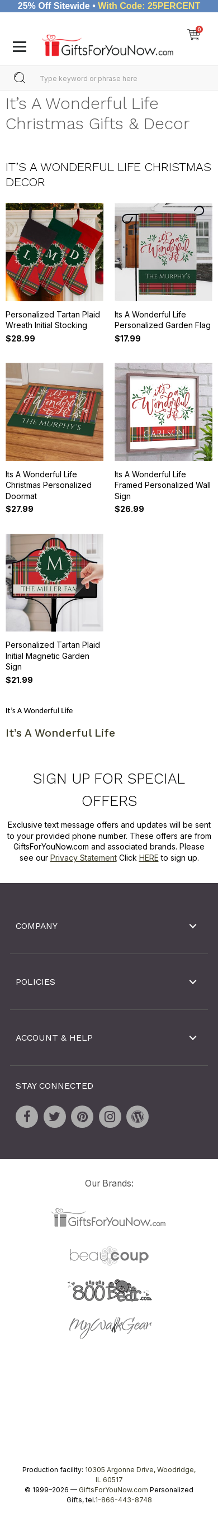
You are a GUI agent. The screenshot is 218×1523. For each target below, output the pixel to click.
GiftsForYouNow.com (113, 1490)
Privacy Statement (83, 857)
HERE (149, 857)
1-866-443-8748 (123, 1500)
